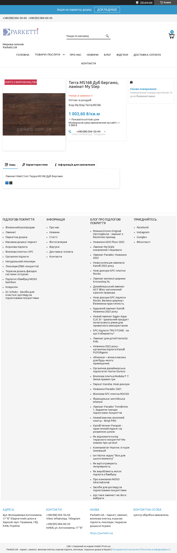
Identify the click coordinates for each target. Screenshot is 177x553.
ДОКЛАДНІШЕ (107, 9)
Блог (107, 54)
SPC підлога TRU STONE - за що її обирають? (111, 332)
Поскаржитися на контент (126, 549)
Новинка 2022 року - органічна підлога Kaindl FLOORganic (109, 349)
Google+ (142, 237)
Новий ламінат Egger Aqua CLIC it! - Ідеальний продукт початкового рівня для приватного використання (111, 321)
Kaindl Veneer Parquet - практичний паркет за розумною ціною (108, 428)
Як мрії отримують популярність (105, 465)
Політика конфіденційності (156, 549)
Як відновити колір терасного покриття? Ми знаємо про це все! (109, 439)
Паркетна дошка (16, 237)
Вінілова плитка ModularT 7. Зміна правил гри (111, 378)
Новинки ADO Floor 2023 (108, 241)
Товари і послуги (47, 54)
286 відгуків (146, 2)
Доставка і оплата (147, 54)
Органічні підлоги (17, 256)
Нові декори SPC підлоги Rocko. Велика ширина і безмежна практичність (109, 300)
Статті (53, 237)
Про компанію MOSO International (106, 481)
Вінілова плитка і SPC (19, 251)
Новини (92, 54)
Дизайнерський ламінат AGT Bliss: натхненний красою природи (108, 289)
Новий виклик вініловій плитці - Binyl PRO (108, 419)
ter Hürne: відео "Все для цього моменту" (109, 457)
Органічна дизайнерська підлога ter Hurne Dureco (109, 370)
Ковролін (11, 286)
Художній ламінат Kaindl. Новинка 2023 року (109, 310)
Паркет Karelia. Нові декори (111, 384)
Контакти (88, 63)
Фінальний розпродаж (20, 227)
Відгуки (122, 54)
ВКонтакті (143, 241)
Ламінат (10, 232)
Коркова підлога (16, 246)
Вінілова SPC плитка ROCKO (111, 393)
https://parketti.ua (101, 533)
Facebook (143, 227)
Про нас (75, 54)
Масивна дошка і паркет (21, 241)
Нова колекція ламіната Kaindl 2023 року (108, 264)
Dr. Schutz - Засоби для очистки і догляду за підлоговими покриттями (22, 294)
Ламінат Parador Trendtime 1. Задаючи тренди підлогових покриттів (110, 409)
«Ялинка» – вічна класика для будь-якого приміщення (109, 360)
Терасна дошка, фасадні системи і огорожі (21, 273)
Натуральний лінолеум (20, 261)
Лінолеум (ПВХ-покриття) (22, 266)
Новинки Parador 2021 (107, 388)
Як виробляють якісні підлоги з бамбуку (107, 473)
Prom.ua (106, 546)
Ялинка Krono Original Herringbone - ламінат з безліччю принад (108, 234)
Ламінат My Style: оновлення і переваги (107, 248)
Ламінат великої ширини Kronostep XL (109, 280)
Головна (22, 54)
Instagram (143, 232)
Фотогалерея (58, 241)
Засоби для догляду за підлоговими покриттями (109, 489)
